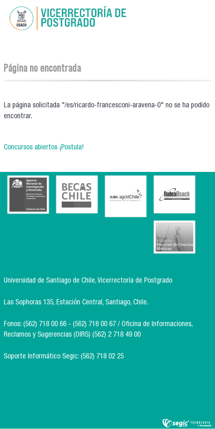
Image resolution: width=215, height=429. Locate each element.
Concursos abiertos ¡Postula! (44, 147)
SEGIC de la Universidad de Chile (186, 423)
